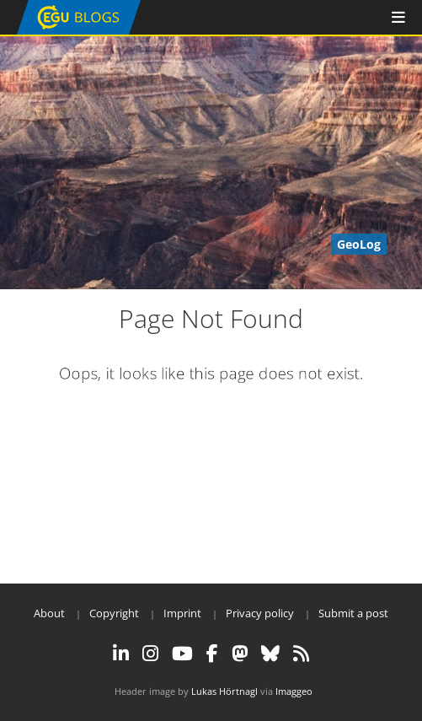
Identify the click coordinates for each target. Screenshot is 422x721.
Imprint (182, 613)
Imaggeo (293, 691)
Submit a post (353, 613)
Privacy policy (260, 613)
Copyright (114, 613)
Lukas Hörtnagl (224, 691)
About (49, 613)
